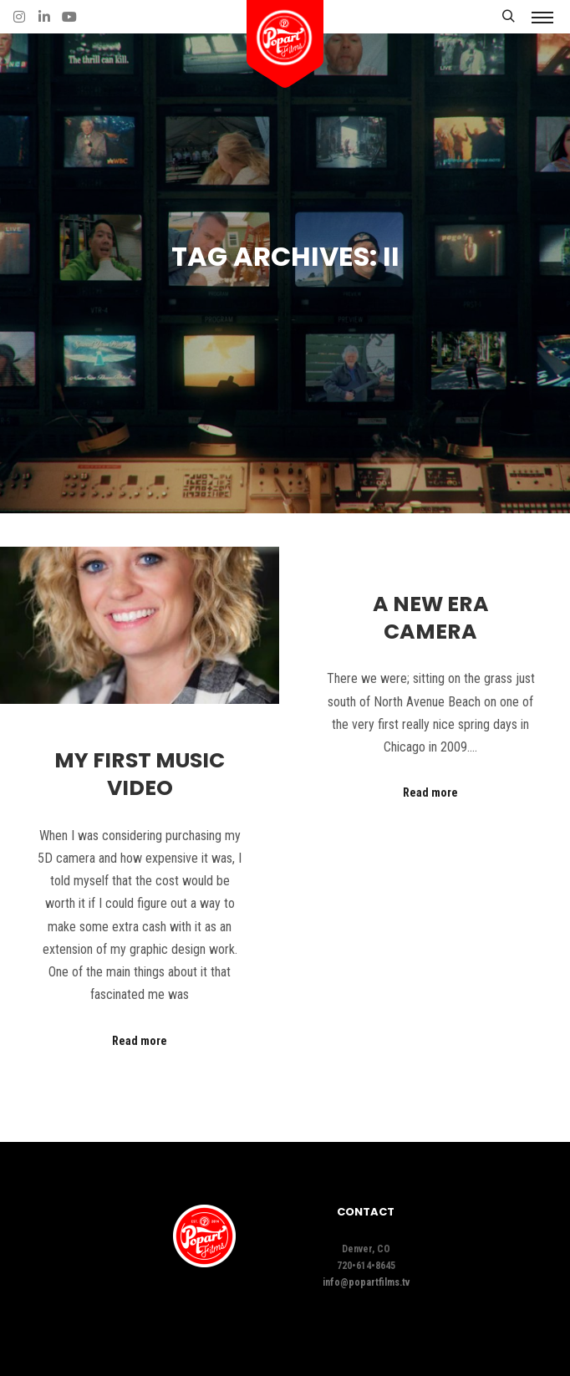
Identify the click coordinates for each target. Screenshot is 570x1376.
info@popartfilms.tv (366, 1282)
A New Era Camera (431, 617)
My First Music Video (139, 774)
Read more (139, 1040)
